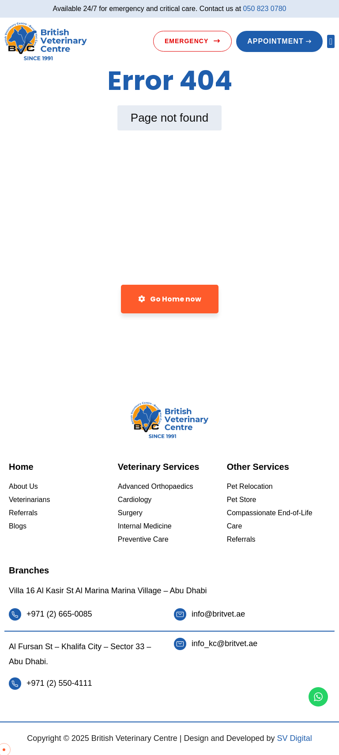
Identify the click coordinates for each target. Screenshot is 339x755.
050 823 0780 (264, 8)
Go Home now (169, 299)
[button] (331, 41)
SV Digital (294, 738)
